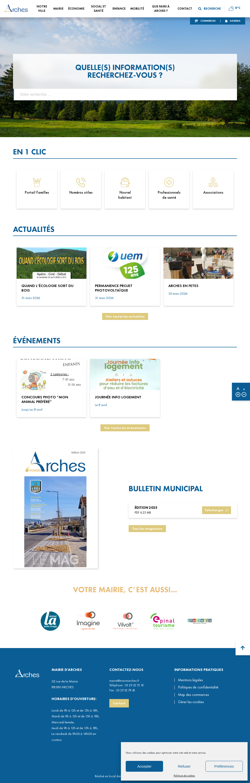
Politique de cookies (184, 775)
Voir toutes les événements (125, 428)
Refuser (184, 766)
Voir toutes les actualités (125, 316)
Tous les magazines (147, 531)
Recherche (209, 8)
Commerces (208, 20)
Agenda (235, 20)
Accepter (144, 766)
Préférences (224, 766)
